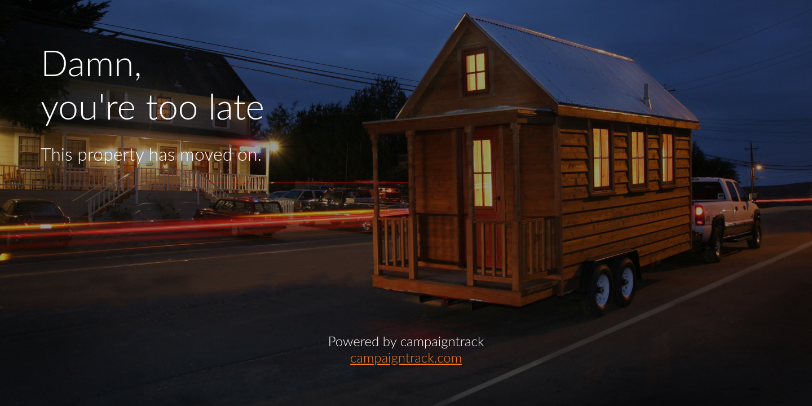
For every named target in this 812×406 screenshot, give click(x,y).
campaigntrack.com (406, 357)
